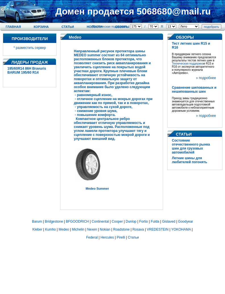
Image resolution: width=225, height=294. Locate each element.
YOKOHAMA (181, 229)
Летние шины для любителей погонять (189, 160)
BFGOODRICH (77, 221)
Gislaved (168, 221)
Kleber (37, 229)
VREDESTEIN (158, 229)
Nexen (92, 229)
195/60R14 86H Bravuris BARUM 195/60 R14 (26, 70)
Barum (37, 221)
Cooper (117, 221)
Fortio (143, 221)
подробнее (207, 78)
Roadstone (121, 229)
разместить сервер (31, 48)
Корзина (41, 26)
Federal (92, 237)
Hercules (107, 237)
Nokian (105, 229)
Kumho (50, 229)
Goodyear (185, 221)
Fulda (155, 221)
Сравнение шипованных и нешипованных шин (194, 90)
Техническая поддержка (109, 26)
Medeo (64, 229)
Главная (13, 26)
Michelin (78, 229)
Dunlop (131, 221)
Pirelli (121, 237)
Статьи (68, 26)
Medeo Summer (97, 188)
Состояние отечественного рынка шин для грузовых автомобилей (191, 146)
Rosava (138, 229)
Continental (100, 221)
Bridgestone (54, 221)
